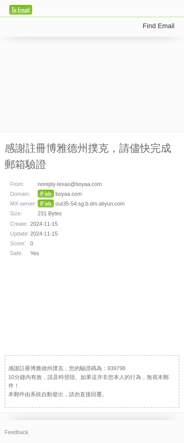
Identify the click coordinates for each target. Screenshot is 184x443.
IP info (45, 193)
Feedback (16, 432)
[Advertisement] (92, 84)
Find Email (159, 26)
